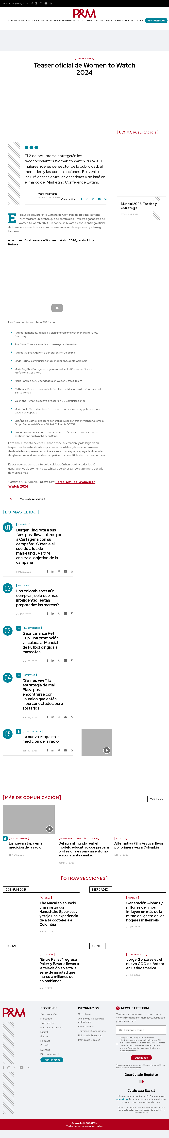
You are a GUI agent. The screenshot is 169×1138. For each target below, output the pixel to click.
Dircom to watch (134, 20)
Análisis (132, 898)
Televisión (47, 954)
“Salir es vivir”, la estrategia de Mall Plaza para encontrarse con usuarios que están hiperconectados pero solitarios (42, 694)
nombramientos (136, 954)
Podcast (98, 20)
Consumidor (45, 20)
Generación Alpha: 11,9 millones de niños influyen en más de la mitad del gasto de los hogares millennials (145, 912)
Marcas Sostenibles (64, 20)
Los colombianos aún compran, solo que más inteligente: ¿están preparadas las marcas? (37, 597)
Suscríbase (84, 1014)
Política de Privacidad (90, 1035)
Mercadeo (31, 20)
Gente (88, 20)
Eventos (119, 20)
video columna (19, 838)
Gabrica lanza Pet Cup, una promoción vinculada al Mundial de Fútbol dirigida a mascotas (40, 642)
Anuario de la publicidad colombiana (91, 1020)
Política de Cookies (89, 1040)
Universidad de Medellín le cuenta (79, 838)
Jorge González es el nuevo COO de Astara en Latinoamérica (145, 963)
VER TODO (157, 798)
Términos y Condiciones (92, 1031)
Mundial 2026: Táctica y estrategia (139, 206)
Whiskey (45, 898)
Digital (80, 20)
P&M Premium (156, 20)
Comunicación (16, 20)
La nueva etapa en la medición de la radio (41, 739)
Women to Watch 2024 (32, 498)
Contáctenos (86, 1026)
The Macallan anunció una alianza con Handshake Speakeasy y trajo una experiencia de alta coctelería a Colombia (58, 914)
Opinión (109, 20)
